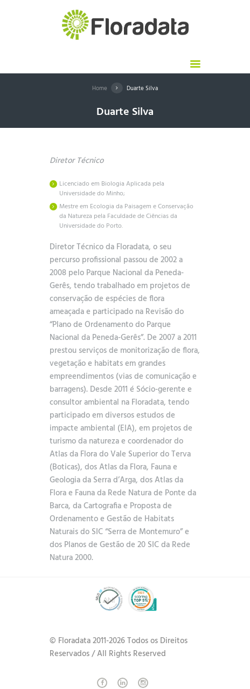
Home (99, 88)
